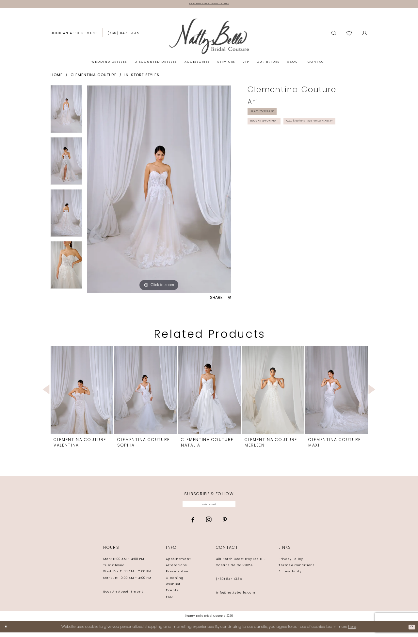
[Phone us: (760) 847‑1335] (123, 35)
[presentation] (82, 391)
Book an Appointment (275, 132)
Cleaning (175, 582)
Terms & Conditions (296, 569)
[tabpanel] (66, 113)
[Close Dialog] (7, 631)
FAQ (169, 601)
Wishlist (173, 588)
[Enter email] (209, 507)
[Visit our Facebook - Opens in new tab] (193, 524)
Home (57, 77)
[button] (364, 35)
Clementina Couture (94, 77)
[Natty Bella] (208, 38)
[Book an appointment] (74, 35)
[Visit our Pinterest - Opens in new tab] (225, 524)
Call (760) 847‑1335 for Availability (291, 147)
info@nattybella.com (235, 597)
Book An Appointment (123, 596)
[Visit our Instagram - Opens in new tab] (209, 524)
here (352, 631)
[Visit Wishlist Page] (349, 35)
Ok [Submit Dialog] (410, 631)
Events (172, 595)
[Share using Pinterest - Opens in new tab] (229, 300)
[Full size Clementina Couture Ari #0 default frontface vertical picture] (159, 190)
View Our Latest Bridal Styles (209, 4)
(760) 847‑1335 (229, 583)
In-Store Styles (141, 77)
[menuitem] (74, 35)
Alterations (176, 569)
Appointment (178, 563)
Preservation (178, 576)
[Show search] (333, 35)
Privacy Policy (291, 563)
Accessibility (290, 576)
